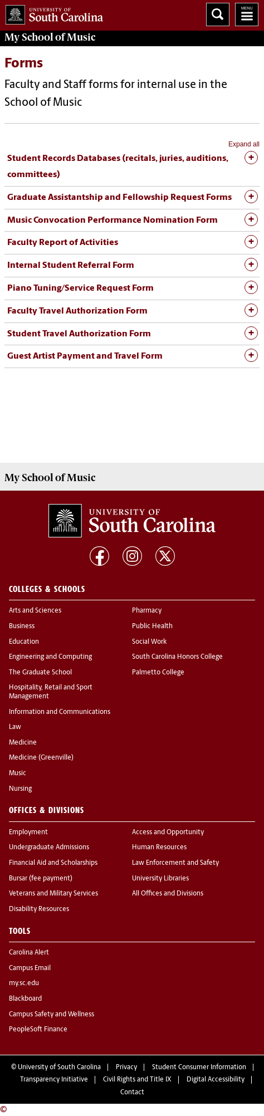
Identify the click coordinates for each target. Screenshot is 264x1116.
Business (22, 626)
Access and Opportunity (168, 832)
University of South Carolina (59, 1067)
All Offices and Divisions (167, 893)
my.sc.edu (24, 983)
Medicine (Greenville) (41, 758)
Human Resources (159, 847)
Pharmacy (147, 611)
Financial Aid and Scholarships (53, 863)
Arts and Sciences (35, 611)
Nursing (20, 789)
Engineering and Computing (50, 657)
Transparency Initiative (54, 1079)
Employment (28, 832)
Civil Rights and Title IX (137, 1079)
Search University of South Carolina (217, 14)
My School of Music (49, 37)
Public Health (152, 626)
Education (24, 642)
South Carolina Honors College (177, 657)
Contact (132, 1092)
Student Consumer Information (199, 1067)
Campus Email (30, 968)
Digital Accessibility (216, 1079)
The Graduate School (40, 672)
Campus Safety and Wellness (51, 1014)
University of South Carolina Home (51, 12)
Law (15, 727)
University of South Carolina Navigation (246, 14)
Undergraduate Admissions (49, 847)
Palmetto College (158, 672)
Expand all (244, 144)
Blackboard (25, 999)
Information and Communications (59, 712)
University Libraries (160, 878)
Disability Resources (39, 909)
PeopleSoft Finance (38, 1029)
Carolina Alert (29, 952)
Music (17, 773)
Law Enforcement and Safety (175, 863)
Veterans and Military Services (53, 893)
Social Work (149, 642)
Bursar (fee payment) (40, 878)
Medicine (23, 743)
